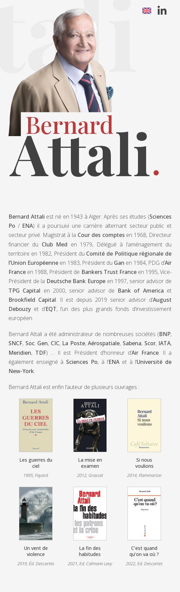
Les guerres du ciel (35, 463)
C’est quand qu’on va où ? (144, 551)
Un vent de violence (36, 551)
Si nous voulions (144, 463)
